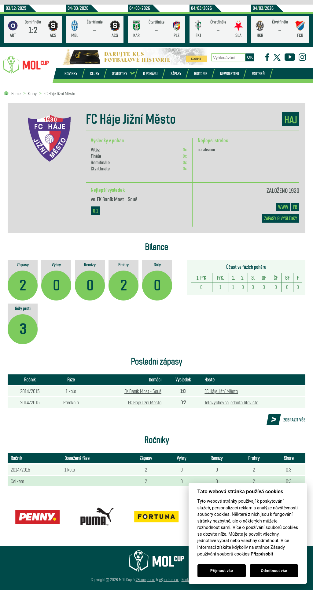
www (283, 207)
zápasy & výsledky (280, 218)
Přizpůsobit (262, 554)
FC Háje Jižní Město (59, 93)
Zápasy (176, 73)
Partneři (258, 73)
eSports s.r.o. (169, 579)
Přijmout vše (221, 570)
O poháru (150, 73)
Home (16, 93)
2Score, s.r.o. (145, 579)
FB (295, 207)
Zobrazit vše (294, 419)
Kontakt (187, 579)
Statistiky (119, 73)
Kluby (94, 73)
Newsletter (229, 73)
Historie (200, 73)
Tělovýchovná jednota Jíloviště (231, 402)
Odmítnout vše (274, 570)
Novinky (70, 73)
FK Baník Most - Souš (117, 198)
